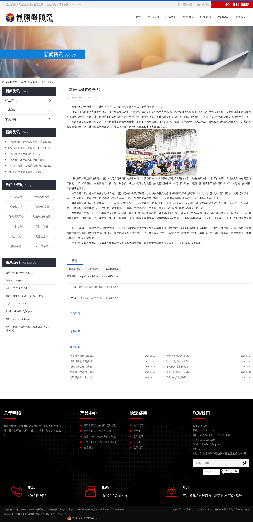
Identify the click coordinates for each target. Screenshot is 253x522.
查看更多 (89, 447)
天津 (202, 509)
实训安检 (16, 236)
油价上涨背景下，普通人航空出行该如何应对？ (30, 165)
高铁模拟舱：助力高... (81, 377)
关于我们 (153, 17)
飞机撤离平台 (16, 216)
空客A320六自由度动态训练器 (100, 425)
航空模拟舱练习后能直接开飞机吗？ (98, 287)
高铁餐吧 (16, 246)
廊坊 (207, 509)
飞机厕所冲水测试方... (177, 366)
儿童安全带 (42, 236)
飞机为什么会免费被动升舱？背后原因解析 (30, 141)
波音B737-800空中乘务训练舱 (100, 436)
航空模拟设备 (112, 269)
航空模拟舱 (92, 269)
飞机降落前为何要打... (81, 361)
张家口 (241, 509)
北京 (197, 509)
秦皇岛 (229, 509)
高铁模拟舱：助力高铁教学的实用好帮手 (30, 148)
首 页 (23, 82)
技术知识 (11, 109)
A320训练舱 (16, 226)
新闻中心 (138, 442)
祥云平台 (40, 514)
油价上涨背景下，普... (177, 372)
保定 (247, 509)
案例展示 (188, 17)
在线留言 (223, 17)
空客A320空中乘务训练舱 (98, 431)
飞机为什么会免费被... (81, 366)
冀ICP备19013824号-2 (14, 514)
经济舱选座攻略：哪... (81, 372)
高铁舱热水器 (41, 206)
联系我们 (240, 17)
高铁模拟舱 (74, 269)
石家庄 (218, 509)
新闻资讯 (205, 17)
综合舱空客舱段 (42, 216)
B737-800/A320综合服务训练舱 (100, 442)
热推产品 (177, 509)
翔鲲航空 (61, 514)
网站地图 (63, 4)
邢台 (235, 509)
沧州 (224, 509)
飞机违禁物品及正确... (177, 356)
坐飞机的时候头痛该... (81, 356)
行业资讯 (49, 82)
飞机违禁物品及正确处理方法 (23, 154)
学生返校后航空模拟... (177, 377)
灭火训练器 (16, 196)
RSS (72, 4)
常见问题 (11, 119)
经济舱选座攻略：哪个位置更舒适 (26, 172)
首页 (139, 17)
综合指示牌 (16, 206)
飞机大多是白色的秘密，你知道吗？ (98, 297)
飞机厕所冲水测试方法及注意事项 (26, 160)
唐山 (212, 509)
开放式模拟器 (41, 196)
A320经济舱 (41, 246)
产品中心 (170, 17)
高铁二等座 (42, 226)
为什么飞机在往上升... (177, 361)
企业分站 (52, 4)
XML (79, 4)
